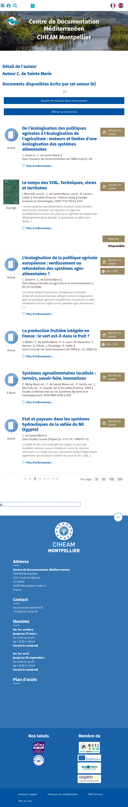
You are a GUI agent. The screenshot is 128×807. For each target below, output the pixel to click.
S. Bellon (27, 342)
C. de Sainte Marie (48, 155)
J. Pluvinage (53, 346)
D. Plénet (38, 346)
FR (111, 5)
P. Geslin (81, 384)
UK (120, 5)
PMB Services (95, 794)
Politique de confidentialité (63, 794)
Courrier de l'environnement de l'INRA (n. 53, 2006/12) (63, 349)
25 (96, 479)
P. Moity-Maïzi (30, 384)
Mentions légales (27, 794)
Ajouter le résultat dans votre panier (64, 100)
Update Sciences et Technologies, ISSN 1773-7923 (54, 199)
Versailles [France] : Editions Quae (54, 197)
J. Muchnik (28, 194)
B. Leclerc (86, 194)
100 (111, 479)
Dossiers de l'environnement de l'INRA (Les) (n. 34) (60, 159)
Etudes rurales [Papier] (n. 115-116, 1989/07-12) (58, 439)
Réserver (113, 239)
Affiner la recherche (64, 112)
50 (103, 479)
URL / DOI (112, 271)
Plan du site (25, 800)
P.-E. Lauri (65, 342)
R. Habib (67, 346)
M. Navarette (82, 342)
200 (120, 479)
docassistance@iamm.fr (28, 607)
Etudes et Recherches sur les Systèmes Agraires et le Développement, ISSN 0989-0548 (55, 393)
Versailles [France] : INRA (75, 388)
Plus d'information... (40, 166)
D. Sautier (46, 388)
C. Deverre (28, 155)
